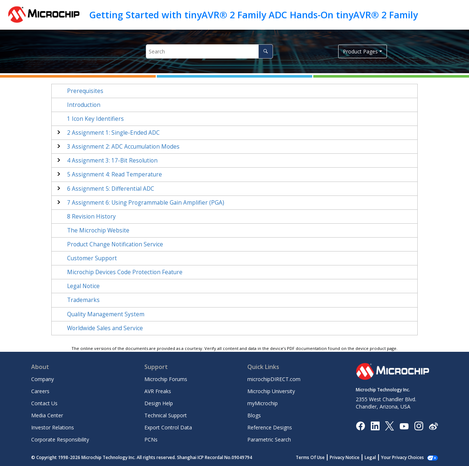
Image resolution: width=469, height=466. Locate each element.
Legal (378, 457)
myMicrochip (262, 403)
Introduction (83, 105)
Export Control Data (168, 427)
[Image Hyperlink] (404, 426)
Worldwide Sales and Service (105, 328)
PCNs (151, 439)
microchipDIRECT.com (273, 379)
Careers (40, 391)
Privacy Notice (353, 457)
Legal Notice (83, 286)
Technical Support (165, 415)
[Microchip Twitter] (389, 425)
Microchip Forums (165, 379)
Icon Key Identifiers (95, 119)
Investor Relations (52, 427)
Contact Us (44, 403)
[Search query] (209, 51)
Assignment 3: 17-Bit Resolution (112, 160)
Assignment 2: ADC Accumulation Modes (123, 146)
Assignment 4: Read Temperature (114, 174)
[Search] (265, 51)
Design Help (158, 403)
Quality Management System (105, 314)
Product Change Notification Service (115, 244)
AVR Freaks (157, 391)
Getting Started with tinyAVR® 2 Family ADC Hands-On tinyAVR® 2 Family (253, 14)
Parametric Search (269, 439)
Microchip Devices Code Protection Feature (124, 272)
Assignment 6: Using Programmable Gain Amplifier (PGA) (145, 202)
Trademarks (83, 300)
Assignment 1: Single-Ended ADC (113, 133)
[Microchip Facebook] (360, 425)
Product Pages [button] (360, 51)
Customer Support (92, 258)
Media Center (47, 415)
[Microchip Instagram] (418, 425)
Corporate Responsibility (60, 439)
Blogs (254, 415)
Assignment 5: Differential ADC (110, 189)
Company (42, 379)
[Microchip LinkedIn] (375, 425)
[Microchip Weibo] (433, 426)
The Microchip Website (98, 230)
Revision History (91, 216)
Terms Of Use (318, 457)
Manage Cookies (406, 457)
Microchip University (271, 391)
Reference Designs (269, 427)
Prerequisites (85, 91)
